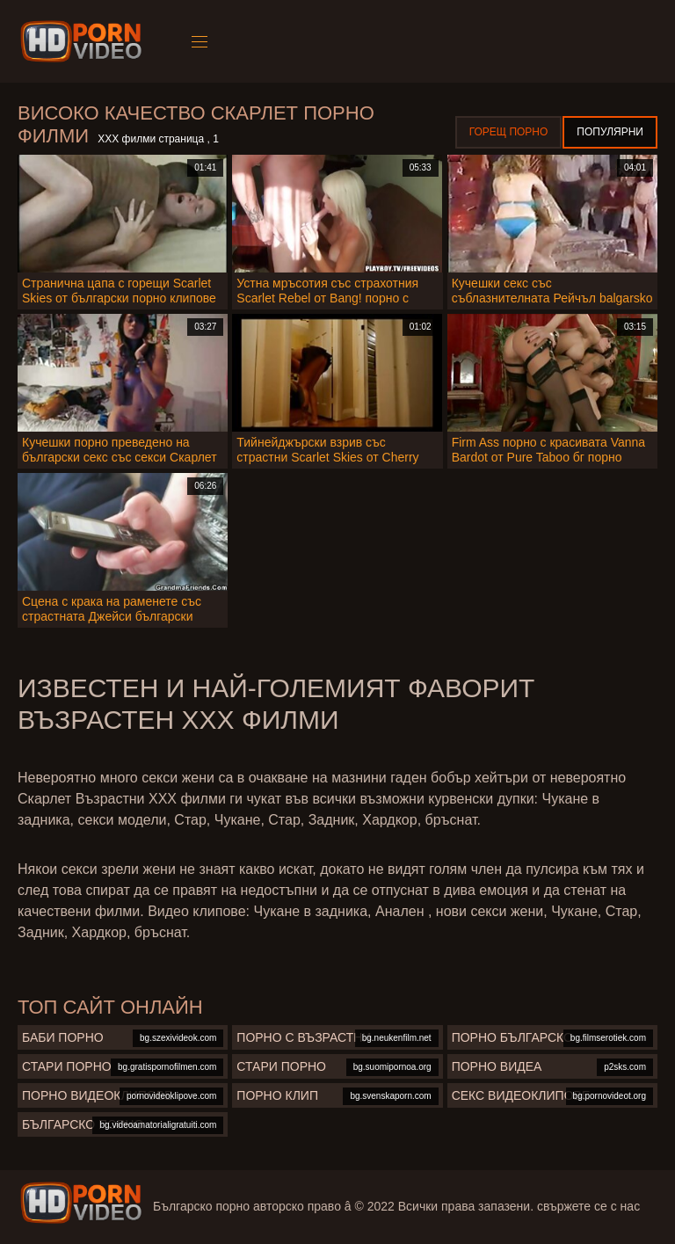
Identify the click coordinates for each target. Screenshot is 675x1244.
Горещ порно (508, 132)
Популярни (610, 132)
